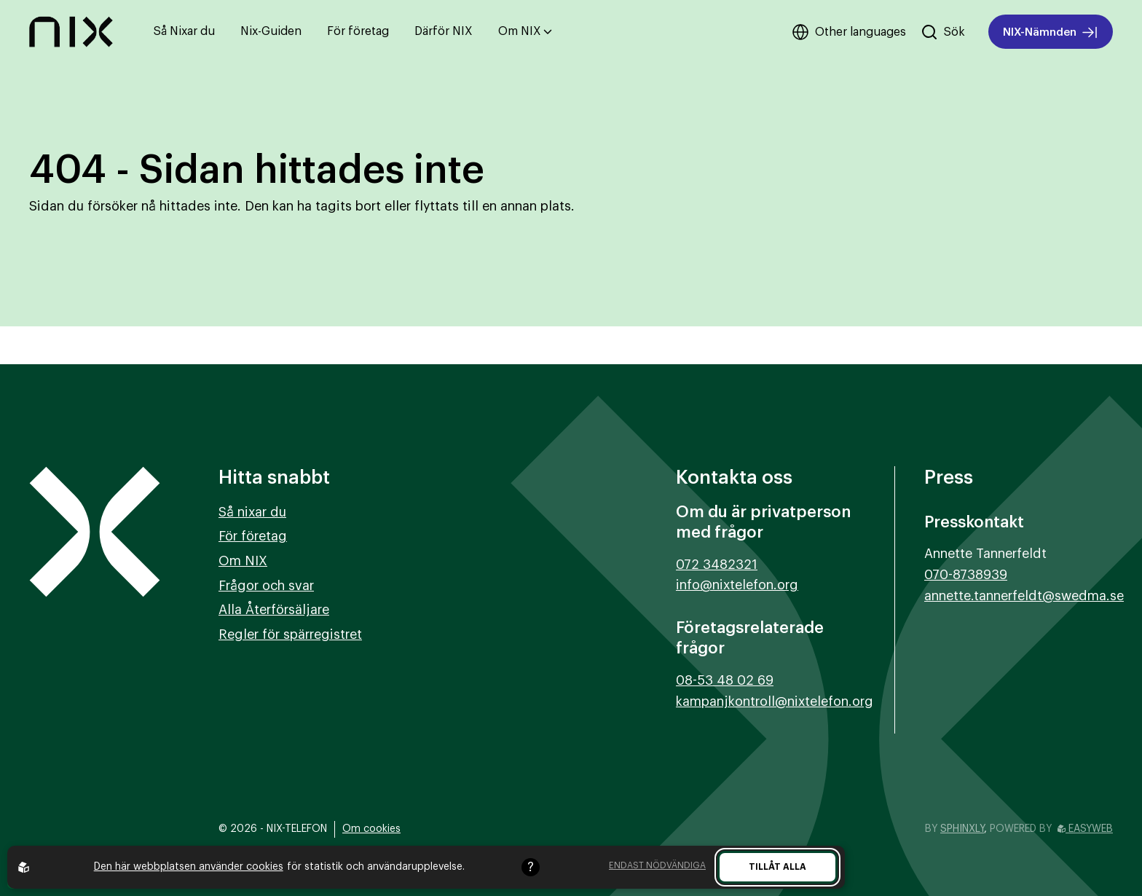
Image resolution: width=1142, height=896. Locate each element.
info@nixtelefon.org (737, 585)
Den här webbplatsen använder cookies (188, 867)
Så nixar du (252, 512)
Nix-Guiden (271, 31)
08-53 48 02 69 (724, 680)
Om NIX (525, 31)
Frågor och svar (266, 585)
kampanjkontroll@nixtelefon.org (774, 701)
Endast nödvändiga (657, 865)
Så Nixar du (184, 31)
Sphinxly (962, 829)
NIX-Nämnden (1050, 32)
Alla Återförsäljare (273, 609)
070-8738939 (965, 574)
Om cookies (371, 829)
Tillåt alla (777, 866)
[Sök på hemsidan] (943, 32)
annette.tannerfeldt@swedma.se (1024, 595)
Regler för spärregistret (290, 634)
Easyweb (1085, 829)
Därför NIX (443, 31)
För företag (358, 31)
